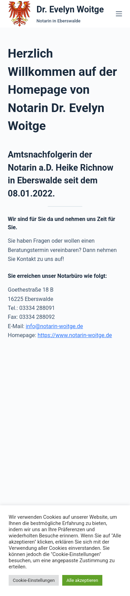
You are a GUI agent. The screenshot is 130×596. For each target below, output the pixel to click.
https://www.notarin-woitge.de (75, 335)
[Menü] (119, 14)
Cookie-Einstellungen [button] (34, 580)
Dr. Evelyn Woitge (70, 9)
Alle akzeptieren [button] (82, 580)
